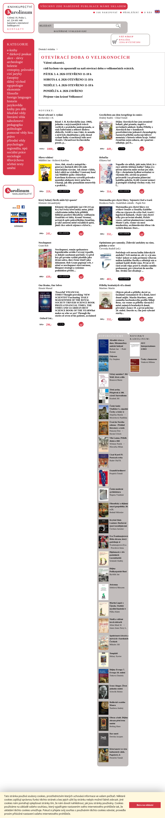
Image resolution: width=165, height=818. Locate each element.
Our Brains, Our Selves (50, 285)
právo (11, 136)
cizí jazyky (14, 74)
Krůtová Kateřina (60, 160)
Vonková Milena (148, 362)
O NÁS (148, 13)
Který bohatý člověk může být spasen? (58, 200)
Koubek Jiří (114, 398)
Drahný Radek (106, 117)
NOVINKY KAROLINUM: (140, 337)
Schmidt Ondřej (116, 561)
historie (12, 101)
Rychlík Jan (114, 574)
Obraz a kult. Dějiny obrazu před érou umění (119, 720)
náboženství (15, 121)
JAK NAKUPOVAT (107, 13)
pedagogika (15, 125)
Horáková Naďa (106, 203)
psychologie (15, 144)
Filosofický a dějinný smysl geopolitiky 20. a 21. (119, 506)
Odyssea (113, 356)
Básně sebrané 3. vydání (51, 114)
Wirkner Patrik (116, 444)
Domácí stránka (47, 49)
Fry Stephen (115, 359)
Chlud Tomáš (121, 117)
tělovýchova (15, 160)
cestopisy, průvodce (20, 70)
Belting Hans (115, 726)
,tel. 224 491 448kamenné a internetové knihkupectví (18, 21)
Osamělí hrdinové (117, 470)
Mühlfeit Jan (44, 160)
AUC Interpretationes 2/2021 (148, 346)
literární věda (16, 117)
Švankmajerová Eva (118, 545)
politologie (14, 129)
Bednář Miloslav (117, 512)
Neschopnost (45, 242)
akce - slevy (15, 58)
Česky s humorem (149, 359)
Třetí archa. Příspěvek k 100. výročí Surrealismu (118, 393)
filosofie (12, 93)
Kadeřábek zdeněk (125, 203)
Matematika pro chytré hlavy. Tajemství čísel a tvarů (125, 200)
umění (11, 168)
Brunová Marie (116, 380)
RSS (16, 208)
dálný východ (16, 81)
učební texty (15, 164)
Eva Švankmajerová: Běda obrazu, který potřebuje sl (119, 539)
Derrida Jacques (116, 737)
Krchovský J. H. (46, 117)
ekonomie (13, 89)
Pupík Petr (140, 203)
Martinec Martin (107, 288)
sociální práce (16, 152)
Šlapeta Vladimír (117, 495)
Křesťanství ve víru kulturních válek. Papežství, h (118, 752)
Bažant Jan (114, 349)
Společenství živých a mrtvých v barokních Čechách (119, 639)
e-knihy (12, 50)
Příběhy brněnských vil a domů (115, 285)
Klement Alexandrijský (49, 203)
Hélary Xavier (116, 656)
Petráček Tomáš (116, 758)
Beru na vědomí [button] (145, 804)
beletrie (12, 66)
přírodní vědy (16, 140)
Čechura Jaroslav (117, 529)
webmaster (18, 226)
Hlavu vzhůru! (46, 157)
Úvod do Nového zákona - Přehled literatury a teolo (117, 425)
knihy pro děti (16, 109)
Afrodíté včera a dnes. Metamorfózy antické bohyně (118, 343)
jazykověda (15, 105)
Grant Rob (43, 245)
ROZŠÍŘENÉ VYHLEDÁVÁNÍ (70, 31)
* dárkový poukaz (19, 54)
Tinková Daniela (117, 675)
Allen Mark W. (116, 625)
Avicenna (114, 585)
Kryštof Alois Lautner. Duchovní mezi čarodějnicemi (118, 523)
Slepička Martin (116, 415)
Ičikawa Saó (105, 160)
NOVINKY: (46, 110)
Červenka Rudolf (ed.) (109, 248)
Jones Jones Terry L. (118, 628)
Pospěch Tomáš (116, 473)
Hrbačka (103, 157)
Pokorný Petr (115, 431)
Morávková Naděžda (118, 418)
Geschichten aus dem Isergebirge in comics (120, 114)
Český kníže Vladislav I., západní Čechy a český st (119, 409)
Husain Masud (45, 288)
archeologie (15, 62)
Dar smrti (114, 734)
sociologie (14, 156)
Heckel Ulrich (115, 434)
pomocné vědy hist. (20, 133)
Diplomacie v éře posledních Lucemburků (117, 555)
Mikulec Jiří (115, 644)
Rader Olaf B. (115, 460)
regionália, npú (17, 148)
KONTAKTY (15, 29)
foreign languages (19, 97)
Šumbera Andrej (116, 708)
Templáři (114, 653)
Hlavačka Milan (116, 447)
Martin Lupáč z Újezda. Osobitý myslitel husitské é (118, 606)
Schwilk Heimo (116, 692)
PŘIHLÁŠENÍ (131, 13)
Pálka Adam (115, 612)
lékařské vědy (16, 113)
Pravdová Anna (117, 548)
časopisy (13, 78)
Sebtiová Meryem (117, 588)
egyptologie (15, 85)
